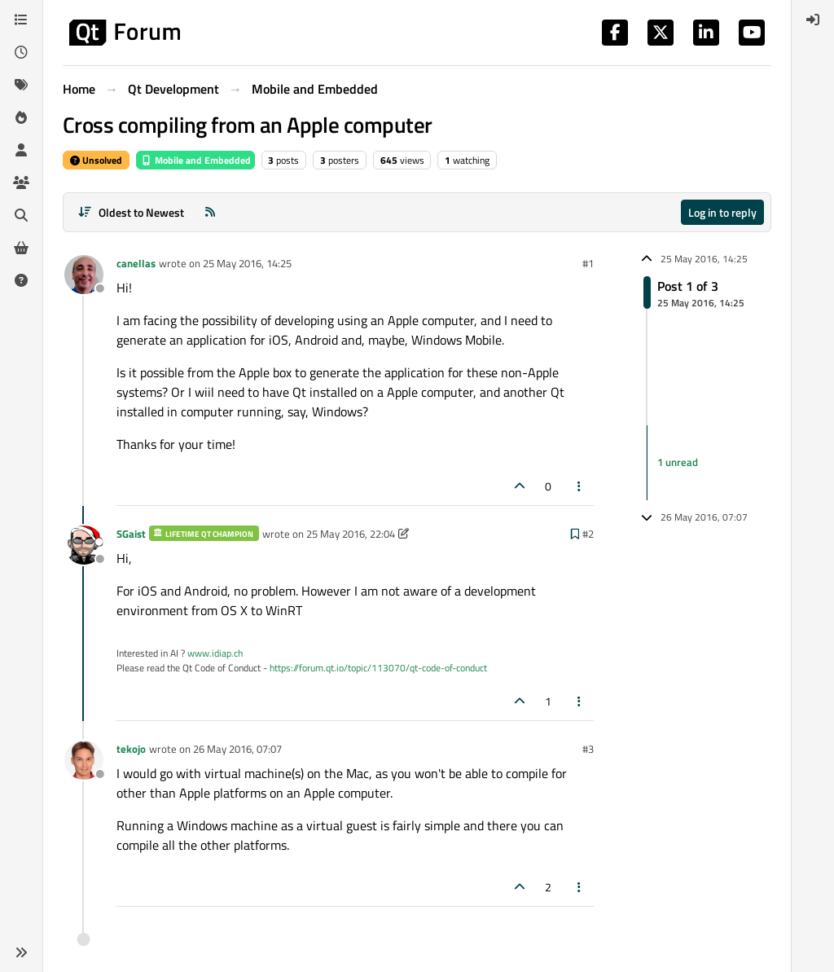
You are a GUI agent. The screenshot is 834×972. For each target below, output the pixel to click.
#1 (588, 263)
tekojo (131, 749)
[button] (21, 952)
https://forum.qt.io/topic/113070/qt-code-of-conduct (378, 667)
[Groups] (21, 182)
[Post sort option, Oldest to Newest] (130, 212)
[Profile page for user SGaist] (83, 545)
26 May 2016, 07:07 (237, 749)
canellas (136, 263)
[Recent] (21, 52)
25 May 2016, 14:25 (247, 263)
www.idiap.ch (215, 653)
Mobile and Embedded (195, 160)
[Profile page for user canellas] (83, 274)
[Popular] (21, 117)
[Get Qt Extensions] (21, 248)
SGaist (131, 534)
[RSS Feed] (210, 212)
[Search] (21, 215)
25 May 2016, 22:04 (350, 534)
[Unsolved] (21, 280)
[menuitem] (812, 20)
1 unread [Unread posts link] (677, 462)
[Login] (812, 20)
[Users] (21, 150)
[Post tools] (580, 486)
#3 (588, 749)
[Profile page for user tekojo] (83, 760)
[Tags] (21, 85)
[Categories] (21, 20)
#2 (588, 534)
